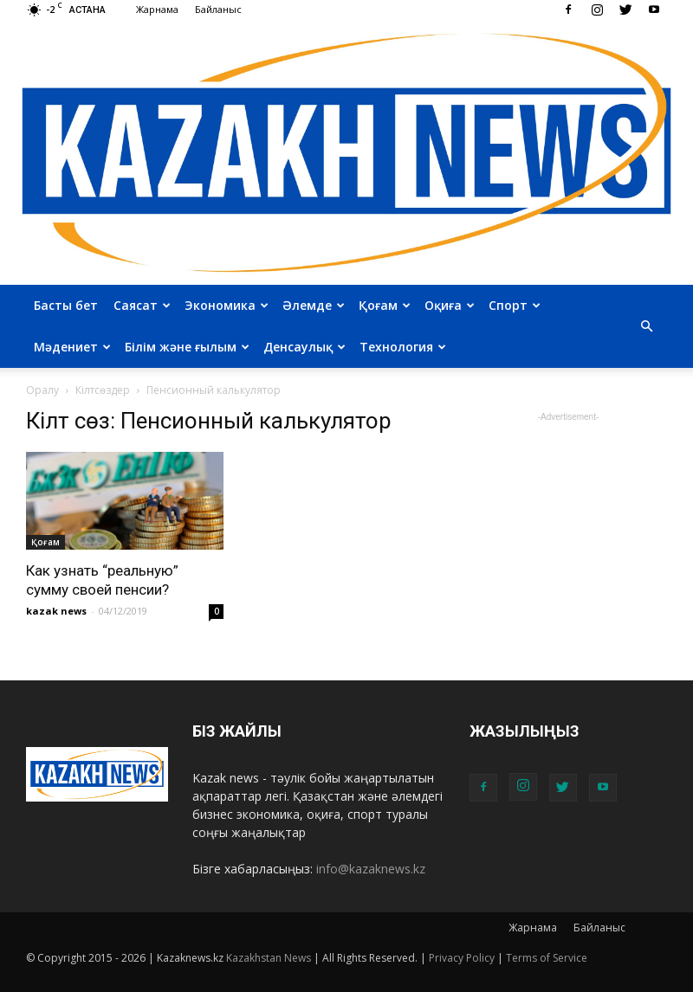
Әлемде (313, 305)
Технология (402, 346)
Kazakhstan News (268, 957)
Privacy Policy (462, 957)
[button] (646, 326)
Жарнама (157, 9)
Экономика (227, 305)
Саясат (142, 305)
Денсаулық (304, 346)
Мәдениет (72, 346)
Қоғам (385, 305)
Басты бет (66, 305)
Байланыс (218, 9)
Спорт (515, 305)
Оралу (42, 390)
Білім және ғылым (187, 346)
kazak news (56, 610)
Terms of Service (546, 957)
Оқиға (449, 305)
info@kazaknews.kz (370, 868)
